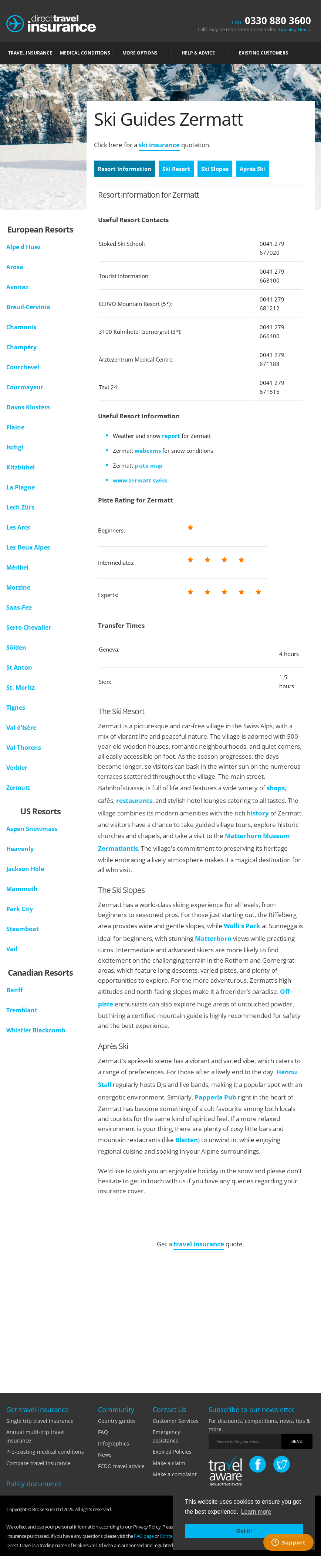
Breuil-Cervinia (28, 307)
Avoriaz (17, 287)
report (171, 435)
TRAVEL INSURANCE (32, 53)
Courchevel (22, 367)
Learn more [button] (256, 1512)
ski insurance (159, 145)
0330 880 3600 (271, 20)
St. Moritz (20, 687)
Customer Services (176, 1420)
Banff (14, 990)
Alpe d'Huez (23, 247)
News (105, 1454)
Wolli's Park (242, 926)
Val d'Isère (21, 727)
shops (276, 788)
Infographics (113, 1443)
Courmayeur (24, 387)
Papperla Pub (215, 1097)
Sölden (16, 647)
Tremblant (21, 1010)
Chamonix (21, 327)
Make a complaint (175, 1474)
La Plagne (20, 487)
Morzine (18, 587)
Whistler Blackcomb (35, 1030)
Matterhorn (214, 938)
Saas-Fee (19, 607)
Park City (19, 909)
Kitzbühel (20, 467)
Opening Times (294, 29)
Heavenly (20, 849)
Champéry (21, 347)
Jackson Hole (25, 869)
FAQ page (143, 1536)
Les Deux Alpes (28, 547)
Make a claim (169, 1463)
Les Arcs (18, 527)
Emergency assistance (166, 1436)
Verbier (16, 768)
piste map (149, 465)
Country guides (117, 1420)
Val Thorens (23, 748)
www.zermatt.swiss (140, 480)
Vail (11, 949)
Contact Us (171, 1536)
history (258, 813)
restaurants (134, 800)
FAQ (103, 1431)
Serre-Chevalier (28, 627)
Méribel (17, 567)
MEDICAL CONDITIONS (85, 53)
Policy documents (34, 1483)
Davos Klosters (28, 407)
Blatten (186, 1139)
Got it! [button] (244, 1531)
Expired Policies (172, 1451)
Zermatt (18, 788)
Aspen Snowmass (32, 829)
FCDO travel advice (121, 1466)
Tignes (15, 707)
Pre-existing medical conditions (45, 1451)
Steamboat (22, 929)
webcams (148, 450)
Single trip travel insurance (40, 1420)
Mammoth (22, 889)
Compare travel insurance (38, 1463)
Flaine (15, 427)
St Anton (19, 667)
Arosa (14, 267)
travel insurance (198, 1244)
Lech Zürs (20, 507)
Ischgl (14, 447)
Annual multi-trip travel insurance (35, 1436)
